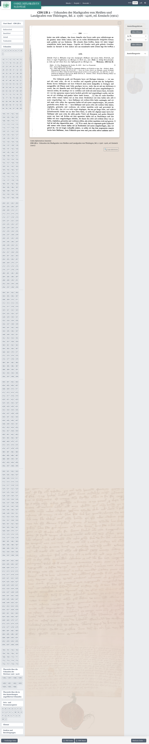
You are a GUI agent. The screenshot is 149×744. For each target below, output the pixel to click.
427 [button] (16, 403)
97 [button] (14, 108)
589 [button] (8, 548)
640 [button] (3, 596)
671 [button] (16, 620)
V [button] (19, 716)
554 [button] (12, 517)
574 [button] (12, 534)
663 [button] (16, 613)
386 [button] (12, 366)
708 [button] (3, 657)
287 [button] (16, 277)
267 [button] (16, 259)
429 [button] (8, 406)
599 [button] (16, 555)
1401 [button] (9, 683)
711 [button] (16, 657)
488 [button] (3, 459)
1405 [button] (9, 687)
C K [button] (9, 709)
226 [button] (12, 224)
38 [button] (17, 73)
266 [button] (12, 259)
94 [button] (3, 108)
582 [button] (12, 541)
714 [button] (12, 660)
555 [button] (16, 517)
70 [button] (3, 94)
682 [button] (12, 631)
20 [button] (17, 63)
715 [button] (16, 660)
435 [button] (16, 410)
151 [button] (16, 156)
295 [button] (16, 284)
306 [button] (12, 296)
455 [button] (16, 427)
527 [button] (16, 492)
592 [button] (3, 552)
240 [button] (3, 238)
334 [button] (12, 320)
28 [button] (3, 70)
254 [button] (12, 249)
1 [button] (2, 50)
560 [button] (3, 524)
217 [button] (8, 217)
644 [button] (3, 599)
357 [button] (8, 341)
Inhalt (5, 37)
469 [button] (8, 441)
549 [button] (8, 513)
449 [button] (8, 424)
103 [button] (16, 114)
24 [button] (10, 66)
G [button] (20, 709)
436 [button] (3, 413)
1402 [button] (14, 683)
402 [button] (12, 382)
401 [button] (8, 382)
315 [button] (16, 303)
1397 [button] (9, 678)
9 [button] (2, 54)
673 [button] (8, 624)
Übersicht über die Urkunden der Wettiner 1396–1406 (11, 671)
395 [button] (16, 373)
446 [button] (12, 420)
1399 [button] (20, 678)
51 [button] (21, 80)
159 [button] (16, 163)
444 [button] (3, 420)
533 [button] (8, 499)
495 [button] (16, 462)
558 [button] (12, 520)
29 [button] (7, 70)
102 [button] (12, 114)
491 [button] (16, 459)
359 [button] (16, 341)
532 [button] (3, 499)
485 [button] (8, 455)
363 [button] (16, 345)
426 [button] (12, 403)
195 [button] (16, 194)
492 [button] (3, 462)
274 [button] (12, 266)
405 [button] (8, 385)
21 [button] (21, 63)
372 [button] (3, 355)
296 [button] (3, 287)
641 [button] (8, 596)
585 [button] (8, 545)
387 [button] (16, 366)
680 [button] (3, 631)
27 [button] (21, 66)
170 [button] (12, 173)
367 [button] (16, 348)
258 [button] (12, 252)
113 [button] (8, 124)
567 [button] (16, 527)
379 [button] (16, 359)
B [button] (5, 709)
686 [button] (12, 634)
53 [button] (7, 84)
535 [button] (16, 499)
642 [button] (12, 596)
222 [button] (12, 221)
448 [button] (3, 424)
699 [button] (16, 645)
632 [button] (3, 589)
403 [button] (16, 382)
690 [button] (12, 638)
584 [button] (3, 545)
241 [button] (8, 238)
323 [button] (16, 310)
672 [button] (3, 624)
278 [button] (12, 270)
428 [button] (3, 406)
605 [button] (8, 564)
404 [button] (3, 385)
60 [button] (10, 87)
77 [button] (7, 98)
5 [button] (13, 50)
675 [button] (16, 624)
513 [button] (8, 482)
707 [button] (16, 653)
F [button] (17, 709)
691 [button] (16, 638)
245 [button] (8, 242)
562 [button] (12, 524)
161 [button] (8, 166)
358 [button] (12, 341)
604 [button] (3, 564)
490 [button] (12, 459)
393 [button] (8, 373)
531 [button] (16, 496)
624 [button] (3, 582)
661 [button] (8, 613)
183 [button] (16, 184)
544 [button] (3, 510)
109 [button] (8, 121)
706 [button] (12, 653)
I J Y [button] (6, 712)
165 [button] (8, 170)
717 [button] (8, 664)
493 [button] (8, 462)
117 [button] (8, 128)
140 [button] (3, 149)
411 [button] (16, 389)
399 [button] (16, 376)
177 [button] (8, 180)
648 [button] (3, 603)
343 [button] (16, 327)
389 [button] (8, 369)
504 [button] (3, 475)
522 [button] (12, 489)
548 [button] (3, 513)
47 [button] (7, 80)
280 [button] (3, 273)
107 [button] (16, 117)
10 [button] (3, 59)
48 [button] (10, 80)
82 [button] (3, 101)
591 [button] (16, 548)
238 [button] (12, 235)
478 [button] (12, 448)
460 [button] (3, 434)
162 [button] (12, 166)
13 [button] (14, 59)
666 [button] (12, 617)
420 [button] (3, 399)
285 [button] (8, 277)
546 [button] (12, 510)
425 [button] (8, 403)
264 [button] (3, 259)
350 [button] (12, 334)
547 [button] (16, 510)
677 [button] (8, 627)
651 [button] (16, 603)
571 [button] (16, 531)
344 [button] (3, 331)
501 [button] (8, 471)
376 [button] (3, 359)
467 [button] (16, 438)
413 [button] (8, 392)
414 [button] (12, 392)
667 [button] (16, 617)
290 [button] (12, 280)
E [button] (15, 709)
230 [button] (12, 228)
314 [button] (12, 303)
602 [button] (12, 561)
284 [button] (3, 277)
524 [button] (3, 492)
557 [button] (8, 520)
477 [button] (8, 448)
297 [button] (8, 287)
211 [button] (16, 210)
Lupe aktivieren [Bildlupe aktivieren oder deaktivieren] (111, 149)
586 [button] (12, 545)
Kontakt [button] (86, 3)
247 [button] (16, 242)
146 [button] (12, 152)
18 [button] (10, 63)
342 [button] (12, 327)
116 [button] (3, 128)
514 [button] (12, 482)
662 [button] (12, 613)
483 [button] (16, 452)
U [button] (16, 716)
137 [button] (8, 145)
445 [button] (8, 420)
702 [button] (12, 650)
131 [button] (16, 138)
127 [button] (16, 135)
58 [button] (3, 87)
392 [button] (3, 373)
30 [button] (10, 70)
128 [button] (3, 138)
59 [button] (7, 87)
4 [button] (10, 50)
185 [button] (8, 187)
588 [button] (3, 548)
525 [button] (8, 492)
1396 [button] (4, 678)
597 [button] (8, 555)
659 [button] (16, 610)
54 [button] (10, 84)
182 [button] (12, 184)
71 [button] (7, 94)
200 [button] (3, 203)
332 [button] (3, 320)
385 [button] (8, 366)
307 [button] (16, 296)
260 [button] (3, 256)
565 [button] (8, 527)
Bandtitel (6, 33)
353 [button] (8, 338)
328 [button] (3, 317)
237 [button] (8, 235)
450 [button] (12, 424)
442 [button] (12, 417)
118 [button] (12, 128)
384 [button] (3, 366)
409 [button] (8, 389)
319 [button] (16, 306)
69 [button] (21, 91)
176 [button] (3, 180)
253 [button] (8, 249)
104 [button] (3, 117)
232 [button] (3, 231)
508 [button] (3, 478)
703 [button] (16, 650)
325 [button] (8, 313)
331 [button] (16, 317)
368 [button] (3, 352)
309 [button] (8, 299)
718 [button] (12, 664)
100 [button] (3, 114)
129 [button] (8, 138)
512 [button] (3, 482)
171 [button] (16, 173)
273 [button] (8, 266)
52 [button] (3, 84)
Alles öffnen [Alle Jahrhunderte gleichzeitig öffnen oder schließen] (136, 32)
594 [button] (12, 552)
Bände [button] (68, 3)
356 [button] (3, 341)
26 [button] (17, 66)
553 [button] (8, 517)
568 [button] (3, 531)
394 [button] (12, 373)
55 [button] (14, 84)
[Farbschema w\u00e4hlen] (145, 2)
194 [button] (12, 194)
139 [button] (16, 145)
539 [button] (16, 503)
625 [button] (8, 582)
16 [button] (3, 63)
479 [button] (16, 448)
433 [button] (8, 410)
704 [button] (3, 653)
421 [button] (8, 399)
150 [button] (12, 156)
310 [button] (12, 299)
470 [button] (12, 441)
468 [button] (3, 441)
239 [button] (16, 235)
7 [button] (18, 50)
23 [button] (7, 66)
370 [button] (12, 352)
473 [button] (8, 445)
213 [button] (8, 214)
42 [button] (10, 77)
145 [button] (8, 152)
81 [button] (21, 98)
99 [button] (21, 108)
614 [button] (12, 571)
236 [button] (3, 235)
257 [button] (8, 252)
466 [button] (12, 438)
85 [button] (14, 101)
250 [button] (12, 245)
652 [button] (3, 606)
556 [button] (3, 520)
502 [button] (12, 471)
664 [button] (3, 617)
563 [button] (16, 524)
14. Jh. (129, 36)
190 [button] (12, 191)
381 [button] (8, 362)
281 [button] (8, 273)
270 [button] (12, 263)
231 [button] (16, 228)
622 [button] (12, 578)
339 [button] (16, 324)
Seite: (130, 3)
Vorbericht (7, 41)
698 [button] (12, 645)
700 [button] (3, 650)
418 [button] (12, 396)
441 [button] (8, 417)
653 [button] (8, 606)
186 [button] (12, 187)
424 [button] (3, 403)
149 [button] (8, 156)
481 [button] (8, 452)
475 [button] (16, 445)
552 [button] (3, 517)
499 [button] (16, 466)
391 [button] (16, 369)
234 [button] (12, 231)
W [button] (3, 719)
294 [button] (12, 284)
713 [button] (8, 660)
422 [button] (12, 399)
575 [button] (16, 534)
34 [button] (3, 73)
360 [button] (3, 345)
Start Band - (12, 23)
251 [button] (16, 245)
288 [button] (3, 280)
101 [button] (8, 114)
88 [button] (3, 105)
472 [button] (3, 445)
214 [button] (12, 214)
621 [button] (8, 578)
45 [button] (21, 77)
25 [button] (14, 66)
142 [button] (12, 149)
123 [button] (16, 131)
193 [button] (8, 194)
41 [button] (7, 77)
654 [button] (12, 606)
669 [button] (8, 620)
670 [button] (12, 620)
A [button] (2, 709)
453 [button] (8, 427)
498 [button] (12, 466)
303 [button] (16, 292)
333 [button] (8, 320)
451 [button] (16, 424)
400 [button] (3, 382)
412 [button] (3, 392)
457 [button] (8, 431)
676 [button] (3, 627)
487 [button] (16, 455)
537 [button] (8, 503)
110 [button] (12, 121)
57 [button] (21, 84)
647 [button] (16, 599)
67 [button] (14, 91)
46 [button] (3, 80)
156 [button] (3, 163)
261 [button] (8, 256)
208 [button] (3, 210)
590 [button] (12, 548)
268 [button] (3, 263)
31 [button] (14, 70)
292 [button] (3, 284)
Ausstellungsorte (133, 53)
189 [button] (8, 191)
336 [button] (3, 324)
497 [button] (8, 466)
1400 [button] (4, 683)
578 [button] (12, 538)
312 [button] (3, 303)
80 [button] (17, 98)
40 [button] (3, 77)
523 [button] (16, 489)
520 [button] (3, 489)
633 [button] (8, 589)
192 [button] (3, 194)
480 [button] (3, 452)
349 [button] (8, 334)
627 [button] (16, 582)
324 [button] (3, 313)
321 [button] (8, 310)
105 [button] (8, 117)
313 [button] (8, 303)
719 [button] (16, 664)
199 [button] (16, 198)
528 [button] (3, 496)
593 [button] (8, 552)
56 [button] (17, 84)
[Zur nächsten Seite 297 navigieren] (138, 740)
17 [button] (7, 63)
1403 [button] (20, 683)
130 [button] (12, 138)
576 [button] (3, 538)
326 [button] (12, 313)
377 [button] (8, 359)
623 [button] (16, 578)
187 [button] (16, 187)
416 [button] (3, 396)
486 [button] (12, 455)
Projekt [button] (77, 3)
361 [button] (8, 345)
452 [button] (3, 427)
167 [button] (16, 170)
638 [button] (12, 592)
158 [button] (12, 163)
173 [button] (8, 177)
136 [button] (3, 145)
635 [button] (16, 589)
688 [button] (3, 638)
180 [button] (3, 184)
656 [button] (3, 610)
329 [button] (8, 317)
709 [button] (8, 657)
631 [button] (16, 585)
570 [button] (12, 531)
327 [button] (16, 313)
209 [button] (8, 210)
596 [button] (3, 555)
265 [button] (8, 259)
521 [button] (8, 489)
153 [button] (8, 159)
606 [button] (12, 564)
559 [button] (16, 520)
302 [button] (12, 292)
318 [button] (12, 306)
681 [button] (8, 631)
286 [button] (12, 277)
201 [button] (8, 203)
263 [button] (16, 256)
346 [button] (12, 331)
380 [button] (3, 362)
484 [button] (3, 455)
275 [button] (16, 266)
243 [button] (16, 238)
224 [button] (3, 224)
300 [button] (3, 292)
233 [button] (8, 231)
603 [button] (16, 561)
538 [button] (12, 503)
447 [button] (16, 420)
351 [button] (16, 334)
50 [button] (17, 80)
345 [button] (8, 331)
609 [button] (8, 568)
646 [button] (12, 599)
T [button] (13, 716)
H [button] (3, 712)
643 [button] (16, 596)
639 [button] (16, 592)
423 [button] (16, 399)
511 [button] (16, 478)
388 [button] (3, 369)
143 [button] (16, 149)
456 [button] (3, 431)
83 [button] (7, 101)
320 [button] (3, 310)
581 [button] (8, 541)
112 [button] (3, 124)
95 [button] (7, 108)
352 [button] (3, 338)
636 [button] (3, 592)
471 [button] (16, 441)
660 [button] (3, 613)
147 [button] (16, 152)
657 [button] (8, 610)
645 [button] (8, 599)
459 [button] (16, 431)
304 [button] (3, 296)
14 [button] (17, 59)
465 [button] (8, 438)
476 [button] (3, 448)
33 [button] (21, 70)
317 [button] (8, 306)
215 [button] (16, 214)
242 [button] (12, 238)
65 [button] (7, 91)
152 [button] (3, 159)
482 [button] (12, 452)
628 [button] (3, 585)
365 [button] (8, 348)
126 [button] (12, 135)
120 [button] (3, 131)
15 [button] (21, 59)
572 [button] (3, 534)
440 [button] (3, 417)
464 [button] (3, 438)
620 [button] (3, 578)
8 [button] (21, 50)
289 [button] (8, 280)
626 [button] (12, 582)
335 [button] (16, 320)
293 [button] (8, 284)
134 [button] (12, 142)
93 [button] (21, 105)
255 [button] (16, 249)
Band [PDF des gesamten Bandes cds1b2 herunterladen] (81, 740)
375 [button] (16, 355)
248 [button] (3, 245)
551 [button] (16, 513)
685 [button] (8, 634)
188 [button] (3, 191)
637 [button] (8, 592)
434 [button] (12, 410)
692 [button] (3, 641)
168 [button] (3, 173)
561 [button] (8, 524)
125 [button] (8, 135)
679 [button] (16, 627)
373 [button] (8, 355)
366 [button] (12, 348)
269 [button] (8, 263)
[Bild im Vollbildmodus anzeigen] (119, 22)
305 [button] (8, 296)
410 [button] (12, 389)
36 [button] (10, 73)
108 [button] (3, 121)
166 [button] (12, 170)
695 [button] (16, 641)
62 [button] (17, 87)
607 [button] (16, 564)
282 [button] (12, 273)
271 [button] (16, 263)
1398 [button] (14, 678)
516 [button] (3, 485)
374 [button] (12, 355)
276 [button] (3, 270)
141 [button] (8, 149)
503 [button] (16, 471)
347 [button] (16, 331)
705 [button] (8, 653)
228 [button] (3, 228)
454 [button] (12, 427)
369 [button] (8, 352)
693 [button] (8, 641)
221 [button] (8, 221)
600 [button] (3, 561)
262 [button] (12, 256)
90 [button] (10, 105)
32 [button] (17, 70)
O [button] (21, 712)
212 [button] (3, 214)
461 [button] (8, 434)
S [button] (11, 716)
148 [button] (3, 156)
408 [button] (3, 389)
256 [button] (3, 252)
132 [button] (3, 142)
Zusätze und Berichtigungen (9, 731)
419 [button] (16, 396)
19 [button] (14, 63)
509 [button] (8, 478)
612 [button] (3, 571)
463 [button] (16, 434)
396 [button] (3, 376)
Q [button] (5, 716)
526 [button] (12, 492)
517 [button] (8, 485)
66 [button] (10, 91)
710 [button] (12, 657)
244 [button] (3, 242)
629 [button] (8, 585)
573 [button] (8, 534)
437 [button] (8, 413)
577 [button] (8, 538)
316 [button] (3, 306)
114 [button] (12, 124)
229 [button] (8, 228)
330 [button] (12, 317)
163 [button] (16, 166)
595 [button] (16, 552)
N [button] (18, 712)
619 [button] (16, 575)
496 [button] (3, 466)
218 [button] (12, 217)
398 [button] (12, 376)
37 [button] (14, 73)
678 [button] (12, 627)
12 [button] (10, 59)
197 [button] (8, 198)
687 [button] (16, 634)
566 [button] (12, 527)
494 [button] (12, 462)
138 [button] (12, 145)
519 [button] (16, 485)
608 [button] (3, 568)
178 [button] (12, 180)
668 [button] (3, 620)
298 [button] (12, 287)
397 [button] (8, 376)
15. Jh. (129, 40)
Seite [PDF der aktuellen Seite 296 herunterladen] (68, 740)
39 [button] (21, 73)
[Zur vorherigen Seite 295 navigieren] (9, 740)
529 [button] (8, 496)
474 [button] (12, 445)
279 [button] (16, 270)
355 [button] (16, 338)
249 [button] (8, 245)
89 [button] (7, 105)
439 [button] (16, 413)
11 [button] (7, 59)
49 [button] (14, 80)
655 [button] (16, 606)
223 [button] (16, 221)
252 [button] (3, 249)
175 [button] (16, 177)
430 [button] (12, 406)
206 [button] (12, 207)
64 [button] (3, 91)
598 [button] (12, 555)
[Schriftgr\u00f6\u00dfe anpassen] (141, 3)
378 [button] (12, 359)
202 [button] (12, 203)
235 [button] (16, 231)
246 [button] (12, 242)
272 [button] (3, 266)
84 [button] (10, 101)
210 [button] (12, 210)
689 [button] (8, 638)
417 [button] (8, 396)
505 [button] (8, 475)
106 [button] (12, 117)
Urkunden (7, 47)
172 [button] (3, 177)
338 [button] (12, 324)
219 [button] (16, 217)
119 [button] (16, 128)
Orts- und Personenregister (10, 704)
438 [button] (12, 413)
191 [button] (16, 191)
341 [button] (8, 327)
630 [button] (12, 585)
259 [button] (16, 252)
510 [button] (12, 478)
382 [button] (12, 362)
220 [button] (3, 221)
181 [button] (8, 184)
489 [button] (8, 459)
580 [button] (3, 541)
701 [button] (8, 650)
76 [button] (3, 98)
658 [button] (12, 610)
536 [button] (3, 503)
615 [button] (16, 571)
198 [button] (12, 198)
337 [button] (8, 324)
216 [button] (3, 217)
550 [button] (12, 513)
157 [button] (8, 163)
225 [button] (8, 224)
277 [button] (8, 270)
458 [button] (12, 431)
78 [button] (10, 98)
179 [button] (16, 180)
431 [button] (16, 406)
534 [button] (12, 499)
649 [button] (8, 603)
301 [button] (8, 292)
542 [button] (12, 506)
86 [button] (17, 101)
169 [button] (8, 173)
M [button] (15, 712)
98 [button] (17, 108)
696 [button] (3, 645)
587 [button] (16, 545)
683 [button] (16, 631)
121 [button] (8, 131)
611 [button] (16, 568)
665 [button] (8, 617)
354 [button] (12, 338)
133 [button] (8, 142)
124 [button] (3, 135)
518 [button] (12, 485)
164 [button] (3, 170)
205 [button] (8, 207)
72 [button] (10, 94)
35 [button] (7, 73)
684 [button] (3, 634)
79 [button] (14, 98)
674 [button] (12, 624)
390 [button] (12, 369)
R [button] (8, 716)
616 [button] (3, 575)
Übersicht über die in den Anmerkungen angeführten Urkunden (12, 694)
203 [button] (16, 203)
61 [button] (14, 87)
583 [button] (16, 541)
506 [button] (12, 475)
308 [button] (3, 299)
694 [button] (12, 641)
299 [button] (16, 287)
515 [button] (16, 482)
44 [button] (17, 77)
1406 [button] (14, 687)
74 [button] (17, 94)
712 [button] (3, 660)
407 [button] (16, 385)
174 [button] (12, 177)
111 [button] (16, 121)
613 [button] (8, 571)
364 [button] (3, 348)
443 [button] (16, 417)
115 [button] (16, 124)
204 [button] (3, 207)
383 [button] (16, 362)
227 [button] (16, 224)
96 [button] (10, 108)
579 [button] (16, 538)
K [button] (9, 712)
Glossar (6, 725)
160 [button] (3, 166)
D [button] (12, 709)
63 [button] (21, 87)
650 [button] (12, 603)
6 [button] (15, 50)
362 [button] (12, 345)
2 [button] (5, 50)
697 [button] (8, 645)
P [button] (2, 716)
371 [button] (16, 352)
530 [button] (12, 496)
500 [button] (3, 471)
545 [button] (8, 510)
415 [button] (16, 392)
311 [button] (16, 299)
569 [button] (8, 531)
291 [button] (16, 280)
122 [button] (12, 131)
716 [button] (3, 664)
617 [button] (8, 575)
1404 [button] (4, 687)
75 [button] (21, 94)
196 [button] (3, 198)
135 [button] (16, 142)
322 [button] (12, 310)
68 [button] (17, 91)
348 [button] (3, 334)
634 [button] (12, 589)
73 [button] (14, 94)
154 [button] (12, 159)
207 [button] (16, 207)
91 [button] (14, 105)
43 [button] (14, 77)
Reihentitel (7, 30)
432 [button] (3, 410)
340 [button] (3, 327)
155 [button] (16, 159)
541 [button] (8, 506)
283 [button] (16, 273)
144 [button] (3, 152)
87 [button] (21, 101)
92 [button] (17, 105)
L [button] (12, 712)
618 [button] (12, 575)
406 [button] (12, 385)
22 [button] (3, 66)
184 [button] (3, 187)
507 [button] (16, 475)
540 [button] (3, 506)
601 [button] (8, 561)
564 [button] (3, 527)
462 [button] (12, 434)
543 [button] (16, 506)
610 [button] (12, 568)
